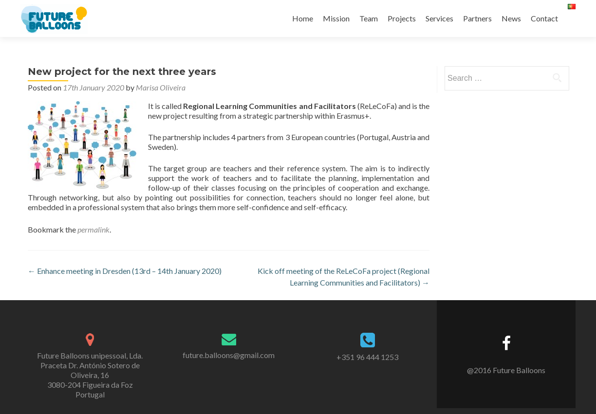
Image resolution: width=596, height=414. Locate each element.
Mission (336, 18)
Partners (477, 18)
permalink (93, 229)
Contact (544, 18)
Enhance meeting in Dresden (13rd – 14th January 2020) (125, 270)
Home (302, 18)
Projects (402, 18)
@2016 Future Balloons (506, 370)
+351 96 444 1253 (367, 356)
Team (368, 18)
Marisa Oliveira (161, 87)
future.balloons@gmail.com (229, 355)
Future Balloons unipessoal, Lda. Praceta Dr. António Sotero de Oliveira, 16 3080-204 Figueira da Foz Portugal (90, 375)
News (511, 18)
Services (439, 18)
